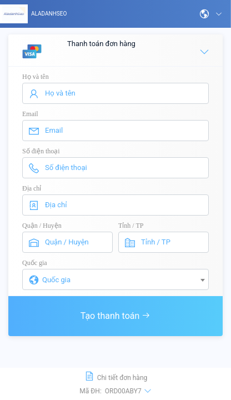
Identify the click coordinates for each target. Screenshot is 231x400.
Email (30, 114)
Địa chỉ (31, 188)
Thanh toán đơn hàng (116, 51)
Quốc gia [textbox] (56, 280)
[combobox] (115, 279)
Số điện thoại (41, 151)
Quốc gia (34, 263)
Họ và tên (35, 77)
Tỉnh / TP (130, 225)
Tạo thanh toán (116, 316)
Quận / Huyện (42, 225)
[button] (210, 14)
